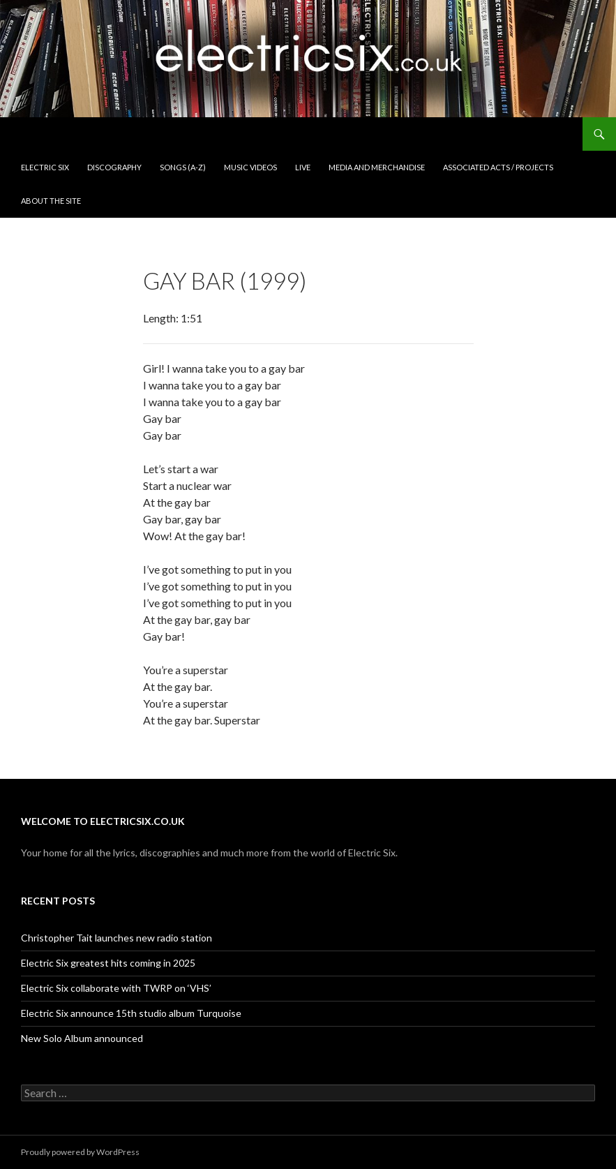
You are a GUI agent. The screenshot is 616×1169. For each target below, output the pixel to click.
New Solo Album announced (82, 1038)
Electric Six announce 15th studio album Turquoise (131, 1013)
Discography (114, 167)
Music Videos (250, 167)
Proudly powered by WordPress (80, 1152)
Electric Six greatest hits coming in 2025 (108, 963)
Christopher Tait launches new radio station (116, 938)
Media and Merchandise (377, 167)
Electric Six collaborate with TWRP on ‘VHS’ (116, 988)
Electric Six (45, 167)
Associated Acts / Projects (498, 167)
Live (302, 167)
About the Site (51, 200)
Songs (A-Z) (183, 167)
